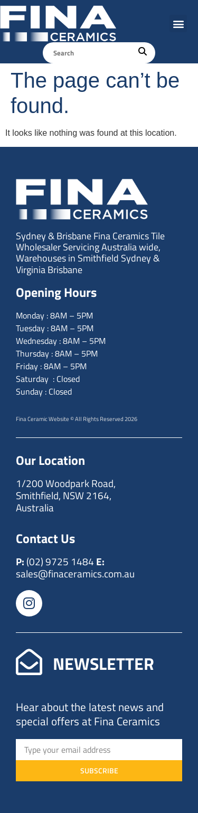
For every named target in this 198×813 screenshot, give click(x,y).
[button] (178, 23)
